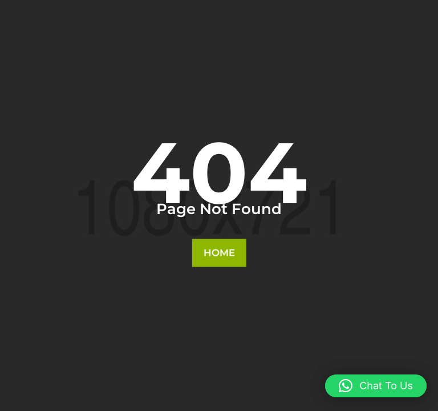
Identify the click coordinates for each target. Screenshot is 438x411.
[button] (376, 385)
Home (218, 253)
